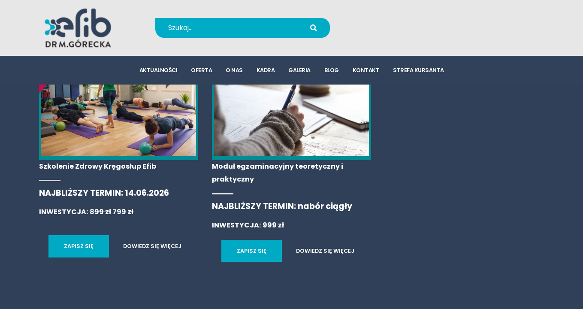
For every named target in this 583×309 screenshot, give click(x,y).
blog (331, 71)
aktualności (158, 71)
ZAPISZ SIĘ (79, 246)
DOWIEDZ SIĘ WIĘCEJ (152, 246)
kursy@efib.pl (389, 33)
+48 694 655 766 (394, 22)
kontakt (366, 71)
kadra (266, 71)
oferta (201, 71)
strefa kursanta (418, 71)
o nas (234, 71)
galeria (299, 71)
